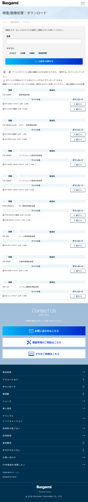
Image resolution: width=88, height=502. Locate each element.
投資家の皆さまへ (11, 428)
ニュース (7, 401)
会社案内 (7, 442)
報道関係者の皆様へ (10, 477)
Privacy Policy (45, 492)
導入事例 (7, 408)
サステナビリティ (11, 450)
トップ (5, 22)
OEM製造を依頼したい (14, 464)
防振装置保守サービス (11, 472)
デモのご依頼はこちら (47, 353)
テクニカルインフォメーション (13, 418)
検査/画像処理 (14, 22)
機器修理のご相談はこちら (46, 342)
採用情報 (7, 435)
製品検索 (7, 372)
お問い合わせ (9, 457)
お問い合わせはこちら (47, 330)
